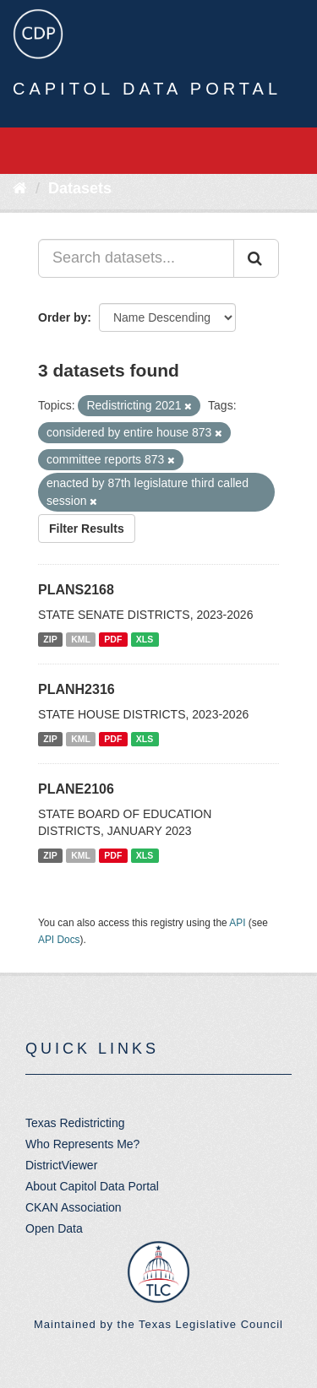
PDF (113, 639)
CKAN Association (73, 1207)
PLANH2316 (76, 689)
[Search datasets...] (136, 258)
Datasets (80, 188)
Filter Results (86, 528)
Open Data (54, 1228)
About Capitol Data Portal (92, 1186)
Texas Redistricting (75, 1123)
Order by (62, 317)
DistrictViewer (61, 1165)
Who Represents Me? (82, 1144)
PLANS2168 (76, 590)
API (237, 923)
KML (80, 639)
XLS (144, 639)
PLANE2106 (76, 789)
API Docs (59, 940)
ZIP (50, 639)
